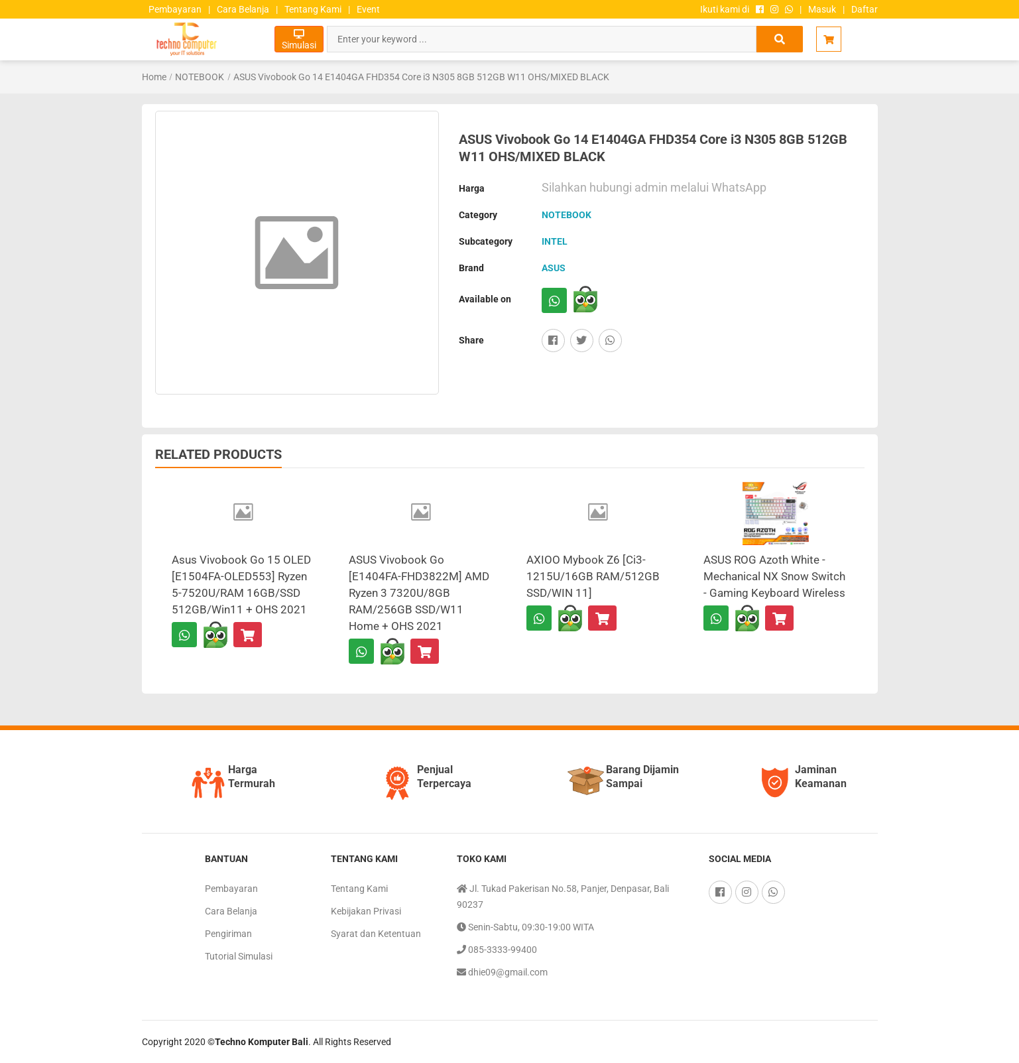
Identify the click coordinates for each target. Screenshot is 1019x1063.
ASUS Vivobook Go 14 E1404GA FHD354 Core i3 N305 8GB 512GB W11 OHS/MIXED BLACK (421, 77)
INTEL (555, 241)
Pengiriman (228, 933)
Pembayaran (175, 9)
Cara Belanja (243, 9)
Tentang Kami (312, 9)
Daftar (864, 9)
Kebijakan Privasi (366, 911)
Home (154, 77)
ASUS (554, 268)
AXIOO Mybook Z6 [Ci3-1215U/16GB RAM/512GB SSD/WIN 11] (593, 576)
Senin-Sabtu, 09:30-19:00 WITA (525, 927)
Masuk (822, 9)
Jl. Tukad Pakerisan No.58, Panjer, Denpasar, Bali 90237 (563, 895)
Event (368, 9)
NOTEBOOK (199, 77)
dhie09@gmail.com (502, 972)
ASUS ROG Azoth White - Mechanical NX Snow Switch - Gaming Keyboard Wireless (774, 576)
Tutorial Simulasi (238, 956)
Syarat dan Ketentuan (376, 933)
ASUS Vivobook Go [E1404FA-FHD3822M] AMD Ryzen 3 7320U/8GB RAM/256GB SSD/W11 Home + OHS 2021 (419, 593)
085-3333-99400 (497, 950)
